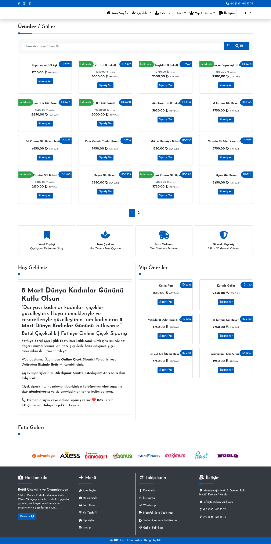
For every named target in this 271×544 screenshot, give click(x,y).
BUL (241, 46)
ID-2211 (247, 174)
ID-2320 (66, 64)
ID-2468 (186, 64)
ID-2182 (66, 140)
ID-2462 (66, 102)
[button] (228, 46)
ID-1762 (247, 140)
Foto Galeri (88, 505)
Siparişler (86, 520)
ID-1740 (247, 284)
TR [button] (243, 13)
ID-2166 (186, 353)
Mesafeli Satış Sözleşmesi (156, 512)
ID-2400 (66, 174)
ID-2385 (186, 284)
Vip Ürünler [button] (201, 13)
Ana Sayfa (118, 13)
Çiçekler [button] (140, 13)
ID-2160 (247, 102)
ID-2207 (247, 353)
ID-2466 (247, 64)
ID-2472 (126, 64)
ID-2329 (126, 174)
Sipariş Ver (45, 81)
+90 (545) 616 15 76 (239, 3)
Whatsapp (147, 505)
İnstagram (147, 498)
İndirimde (85, 64)
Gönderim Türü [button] (169, 13)
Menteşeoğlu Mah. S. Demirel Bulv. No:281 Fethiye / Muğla (222, 492)
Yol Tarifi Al (88, 512)
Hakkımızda (88, 498)
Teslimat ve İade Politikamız (158, 520)
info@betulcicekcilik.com (216, 502)
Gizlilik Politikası (151, 527)
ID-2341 (186, 174)
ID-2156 (186, 140)
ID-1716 (127, 140)
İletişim (227, 13)
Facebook (147, 490)
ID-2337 (186, 102)
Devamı (27, 516)
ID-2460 (126, 102)
